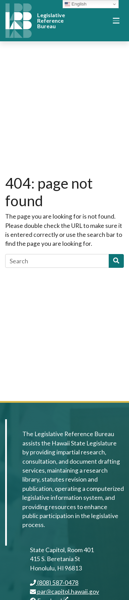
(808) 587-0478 (54, 582)
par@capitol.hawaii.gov (64, 591)
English (75, 4)
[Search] (57, 261)
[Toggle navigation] (116, 20)
